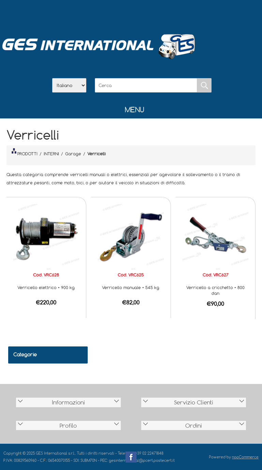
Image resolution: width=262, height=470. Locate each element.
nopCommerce (245, 456)
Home (95, 14)
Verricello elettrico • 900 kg (46, 287)
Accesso (166, 14)
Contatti (148, 14)
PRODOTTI (25, 152)
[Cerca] (146, 85)
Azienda (113, 14)
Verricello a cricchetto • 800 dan (215, 290)
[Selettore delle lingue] (69, 85)
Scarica (131, 14)
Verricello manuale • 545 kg (130, 287)
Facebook (131, 457)
